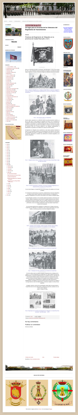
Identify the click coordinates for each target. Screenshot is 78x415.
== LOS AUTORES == (10, 66)
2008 (8, 164)
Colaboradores (17, 21)
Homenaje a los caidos (10, 92)
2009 (8, 163)
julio (8, 183)
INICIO (5, 21)
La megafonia (8, 98)
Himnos (7, 87)
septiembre (9, 170)
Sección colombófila (9, 115)
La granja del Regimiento (11, 176)
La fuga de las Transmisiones (11, 96)
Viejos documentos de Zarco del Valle (14, 175)
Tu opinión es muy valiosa (10, 117)
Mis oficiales (8, 103)
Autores (10, 21)
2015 (8, 153)
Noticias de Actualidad (10, 104)
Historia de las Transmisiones (33, 318)
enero (8, 193)
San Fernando (8, 114)
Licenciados (8, 100)
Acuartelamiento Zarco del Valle (11, 68)
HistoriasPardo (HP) (42, 318)
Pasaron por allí (9, 107)
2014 (8, 155)
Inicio (43, 357)
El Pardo (7, 80)
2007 (8, 195)
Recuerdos (8, 110)
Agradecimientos (9, 69)
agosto (8, 172)
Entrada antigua (56, 357)
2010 (8, 161)
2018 (8, 149)
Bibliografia (8, 73)
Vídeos (7, 121)
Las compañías (9, 99)
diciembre (9, 166)
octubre (8, 169)
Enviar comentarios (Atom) (35, 359)
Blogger (50, 409)
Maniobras (8, 102)
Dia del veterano (9, 77)
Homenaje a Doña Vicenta (11, 91)
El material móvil (9, 79)
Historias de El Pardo (24, 6)
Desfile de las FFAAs (10, 76)
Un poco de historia (9, 118)
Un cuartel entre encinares (12, 173)
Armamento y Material (10, 72)
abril (8, 188)
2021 (8, 147)
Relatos (7, 113)
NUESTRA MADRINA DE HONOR (12, 106)
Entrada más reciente (29, 357)
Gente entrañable (9, 84)
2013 (8, 156)
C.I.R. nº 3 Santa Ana (10, 75)
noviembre (9, 167)
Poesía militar (8, 108)
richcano (39, 409)
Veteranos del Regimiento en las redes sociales (32, 21)
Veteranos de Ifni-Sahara (10, 119)
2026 (8, 144)
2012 (8, 158)
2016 (8, 152)
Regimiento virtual (9, 111)
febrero (8, 191)
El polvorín (8, 81)
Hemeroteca (8, 85)
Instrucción (8, 94)
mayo (8, 186)
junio (8, 185)
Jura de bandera (9, 95)
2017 (8, 150)
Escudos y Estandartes (10, 83)
